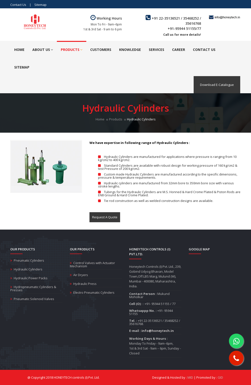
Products (71, 49)
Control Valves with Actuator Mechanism (92, 264)
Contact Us (18, 4)
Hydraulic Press (85, 283)
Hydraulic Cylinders (28, 269)
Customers (100, 49)
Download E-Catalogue (217, 84)
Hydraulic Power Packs (31, 278)
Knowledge (130, 49)
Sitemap (40, 4)
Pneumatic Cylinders (29, 260)
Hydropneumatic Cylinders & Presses (33, 288)
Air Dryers (80, 275)
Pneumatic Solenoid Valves (34, 299)
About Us (42, 49)
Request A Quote (104, 217)
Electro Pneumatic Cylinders (93, 292)
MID (190, 377)
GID (220, 377)
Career (178, 49)
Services (156, 49)
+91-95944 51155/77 (184, 28)
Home (19, 49)
